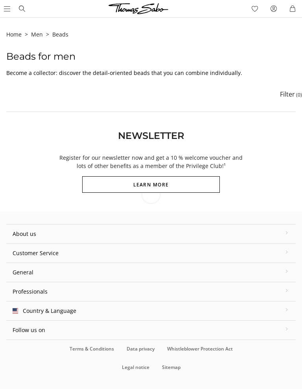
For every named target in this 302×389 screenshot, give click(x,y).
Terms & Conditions (92, 348)
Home (14, 34)
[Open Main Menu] (6, 8)
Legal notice (135, 367)
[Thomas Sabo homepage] (22, 8)
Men (37, 34)
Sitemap (171, 367)
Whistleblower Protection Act (200, 348)
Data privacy (141, 348)
